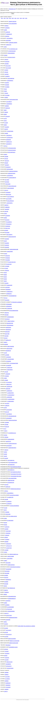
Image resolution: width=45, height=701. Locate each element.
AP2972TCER (9, 615)
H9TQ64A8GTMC (11, 464)
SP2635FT (7, 164)
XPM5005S (7, 27)
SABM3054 (7, 207)
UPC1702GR (8, 67)
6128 (21, 18)
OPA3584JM (8, 289)
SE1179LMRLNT (10, 196)
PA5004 (5, 274)
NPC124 (5, 297)
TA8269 (5, 114)
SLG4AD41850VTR (12, 177)
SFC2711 (6, 190)
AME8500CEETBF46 (13, 617)
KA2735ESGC (9, 413)
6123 (7, 18)
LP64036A (7, 375)
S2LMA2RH (7, 215)
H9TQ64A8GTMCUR (13, 462)
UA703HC (7, 74)
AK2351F (6, 623)
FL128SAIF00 (8, 503)
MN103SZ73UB (10, 323)
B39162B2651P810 (12, 596)
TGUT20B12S (9, 101)
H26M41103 (7, 486)
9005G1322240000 (12, 638)
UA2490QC (7, 76)
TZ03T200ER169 (10, 78)
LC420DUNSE (9, 397)
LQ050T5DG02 (10, 369)
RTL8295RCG (9, 221)
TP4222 (5, 88)
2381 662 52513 (10, 668)
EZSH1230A (7, 514)
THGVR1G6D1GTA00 (13, 99)
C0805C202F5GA (11, 564)
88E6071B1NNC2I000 (13, 642)
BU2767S (6, 577)
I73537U (5, 430)
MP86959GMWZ (10, 316)
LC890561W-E (9, 390)
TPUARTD (7, 82)
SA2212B (6, 211)
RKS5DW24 (7, 226)
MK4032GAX (8, 329)
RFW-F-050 (7, 228)
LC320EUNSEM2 (10, 399)
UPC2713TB (8, 65)
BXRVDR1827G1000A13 (15, 566)
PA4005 (5, 278)
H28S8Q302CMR (10, 480)
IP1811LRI (7, 426)
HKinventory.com (12, 8)
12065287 (6, 689)
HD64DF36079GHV (12, 447)
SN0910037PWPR (11, 173)
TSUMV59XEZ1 (10, 80)
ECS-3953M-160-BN (13, 516)
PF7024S (6, 268)
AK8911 (5, 621)
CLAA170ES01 (9, 558)
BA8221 (5, 594)
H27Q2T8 (6, 484)
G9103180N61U (10, 493)
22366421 (6, 674)
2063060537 (8, 685)
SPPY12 (5, 145)
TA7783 (5, 118)
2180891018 (8, 682)
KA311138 (7, 411)
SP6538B (6, 156)
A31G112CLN (9, 634)
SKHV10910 (7, 183)
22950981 (6, 672)
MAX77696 (7, 333)
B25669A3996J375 (12, 598)
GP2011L (6, 490)
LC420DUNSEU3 (10, 394)
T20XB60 (6, 133)
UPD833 (5, 55)
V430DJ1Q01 (8, 44)
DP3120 (5, 522)
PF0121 (5, 272)
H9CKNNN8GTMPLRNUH (16, 476)
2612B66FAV (8, 663)
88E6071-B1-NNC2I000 (14, 640)
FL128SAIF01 (8, 501)
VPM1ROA (7, 36)
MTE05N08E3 (9, 304)
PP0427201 (7, 255)
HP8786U (6, 437)
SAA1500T (7, 209)
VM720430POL (10, 38)
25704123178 (8, 666)
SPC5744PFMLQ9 (11, 152)
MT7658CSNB (9, 308)
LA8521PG (7, 405)
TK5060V (6, 97)
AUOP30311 (8, 600)
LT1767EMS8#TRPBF (13, 363)
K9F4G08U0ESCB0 (12, 416)
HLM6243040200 (10, 439)
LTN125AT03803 (10, 359)
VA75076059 (8, 40)
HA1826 (5, 454)
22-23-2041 (7, 676)
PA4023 (5, 276)
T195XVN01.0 (9, 135)
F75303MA (7, 512)
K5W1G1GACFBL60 (13, 420)
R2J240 (5, 240)
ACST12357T (8, 630)
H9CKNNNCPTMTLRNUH (16, 474)
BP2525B (6, 583)
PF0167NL (7, 270)
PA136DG (6, 283)
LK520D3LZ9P (9, 386)
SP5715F (6, 158)
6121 (2, 18)
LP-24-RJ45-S (9, 382)
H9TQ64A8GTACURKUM (16, 471)
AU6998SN (7, 604)
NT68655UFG (9, 293)
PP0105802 (7, 259)
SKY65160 (7, 181)
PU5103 (5, 253)
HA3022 (5, 451)
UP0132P (6, 72)
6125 (13, 18)
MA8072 (5, 342)
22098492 (6, 680)
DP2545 (5, 524)
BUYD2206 (7, 571)
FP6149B (6, 499)
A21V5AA (6, 636)
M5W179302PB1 (10, 346)
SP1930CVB (8, 167)
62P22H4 (6, 649)
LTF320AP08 (8, 361)
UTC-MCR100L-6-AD (13, 48)
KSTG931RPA (9, 409)
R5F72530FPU (9, 234)
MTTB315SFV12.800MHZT (16, 302)
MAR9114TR (8, 340)
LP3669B (6, 380)
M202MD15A (8, 350)
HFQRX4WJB (8, 445)
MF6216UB (7, 331)
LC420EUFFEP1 (10, 392)
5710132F (7, 651)
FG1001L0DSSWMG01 (14, 505)
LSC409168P (8, 365)
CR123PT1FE (9, 547)
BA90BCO (7, 592)
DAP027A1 (7, 526)
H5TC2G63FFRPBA (12, 478)
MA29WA (6, 344)
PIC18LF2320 (8, 264)
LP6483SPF (7, 373)
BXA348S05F (8, 569)
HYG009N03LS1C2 (12, 432)
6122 (5, 18)
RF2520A (6, 230)
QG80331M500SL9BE (13, 249)
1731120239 (8, 687)
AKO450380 (7, 619)
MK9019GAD (8, 327)
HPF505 (5, 435)
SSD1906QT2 (9, 143)
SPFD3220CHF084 (12, 148)
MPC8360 (6, 314)
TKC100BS (7, 95)
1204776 (5, 691)
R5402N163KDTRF (12, 236)
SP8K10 (5, 154)
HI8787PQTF (8, 441)
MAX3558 (6, 335)
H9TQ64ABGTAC (11, 460)
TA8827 (5, 110)
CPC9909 (6, 550)
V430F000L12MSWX (13, 42)
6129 (23, 18)
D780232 (6, 537)
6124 (10, 18)
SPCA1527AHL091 (12, 150)
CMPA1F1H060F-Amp (13, 554)
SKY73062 (7, 179)
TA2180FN (7, 126)
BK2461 (5, 585)
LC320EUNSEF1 (10, 401)
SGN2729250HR (10, 188)
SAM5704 (6, 205)
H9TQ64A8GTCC (11, 469)
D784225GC (8, 533)
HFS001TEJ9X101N (13, 443)
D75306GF (7, 539)
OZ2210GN (7, 287)
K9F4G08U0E (9, 418)
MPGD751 (7, 312)
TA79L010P (7, 116)
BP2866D (6, 581)
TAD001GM (7, 107)
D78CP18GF (8, 531)
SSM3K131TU (9, 141)
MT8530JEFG (9, 306)
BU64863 (6, 575)
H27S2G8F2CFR (10, 482)
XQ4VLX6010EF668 (13, 23)
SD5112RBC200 (10, 200)
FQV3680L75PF (10, 497)
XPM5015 (6, 25)
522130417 (7, 653)
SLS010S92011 (10, 175)
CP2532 (5, 552)
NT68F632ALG (9, 291)
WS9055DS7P (9, 34)
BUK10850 (7, 573)
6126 (15, 18)
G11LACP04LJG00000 (14, 495)
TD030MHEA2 (9, 103)
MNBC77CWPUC (11, 321)
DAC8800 (6, 528)
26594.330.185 (9, 661)
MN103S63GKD (10, 325)
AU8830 (5, 602)
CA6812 (5, 560)
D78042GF (7, 535)
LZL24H (5, 352)
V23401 (5, 46)
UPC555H (7, 63)
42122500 (6, 659)
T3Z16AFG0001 (10, 131)
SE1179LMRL (9, 198)
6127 (18, 18)
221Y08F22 (7, 678)
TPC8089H (7, 86)
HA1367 (5, 456)
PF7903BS (7, 266)
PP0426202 (7, 257)
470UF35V (7, 657)
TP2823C (6, 93)
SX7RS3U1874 (10, 137)
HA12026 (6, 458)
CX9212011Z (8, 543)
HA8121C (6, 449)
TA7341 (5, 120)
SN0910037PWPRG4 (13, 171)
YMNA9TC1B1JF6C (12, 21)
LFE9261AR (7, 388)
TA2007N (6, 129)
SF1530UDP (8, 192)
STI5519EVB (8, 139)
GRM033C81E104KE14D (16, 488)
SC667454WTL (10, 202)
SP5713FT (7, 160)
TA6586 (5, 124)
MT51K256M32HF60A (13, 310)
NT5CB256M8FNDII (12, 295)
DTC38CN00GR (10, 520)
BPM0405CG (8, 579)
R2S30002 (7, 238)
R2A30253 (7, 243)
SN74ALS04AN (10, 169)
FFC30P (5, 507)
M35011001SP (9, 348)
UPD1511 (6, 59)
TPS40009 (7, 84)
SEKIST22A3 (8, 194)
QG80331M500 (10, 251)
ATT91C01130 (9, 609)
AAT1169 (6, 632)
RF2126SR (7, 232)
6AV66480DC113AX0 (13, 647)
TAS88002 (7, 105)
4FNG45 (5, 655)
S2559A (5, 217)
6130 (26, 18)
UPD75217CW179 (11, 57)
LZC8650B (7, 354)
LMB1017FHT (9, 384)
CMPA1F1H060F (10, 556)
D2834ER (6, 541)
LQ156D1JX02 (9, 367)
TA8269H (6, 112)
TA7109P (6, 122)
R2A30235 (7, 245)
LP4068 (5, 378)
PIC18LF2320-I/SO (12, 262)
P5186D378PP (9, 285)
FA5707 (5, 509)
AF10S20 (6, 628)
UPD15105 (7, 61)
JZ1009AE (7, 422)
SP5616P (6, 162)
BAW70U (6, 590)
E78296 (5, 518)
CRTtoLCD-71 (9, 545)
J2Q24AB (6, 424)
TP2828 (5, 91)
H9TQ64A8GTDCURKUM (16, 466)
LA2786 (5, 407)
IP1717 (4, 428)
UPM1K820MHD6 (11, 53)
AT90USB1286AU (11, 611)
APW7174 (7, 613)
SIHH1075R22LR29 (12, 186)
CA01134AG (8, 562)
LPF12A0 (6, 371)
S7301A (5, 213)
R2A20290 (7, 247)
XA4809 (5, 29)
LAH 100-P (7, 403)
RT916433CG (8, 224)
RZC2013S (7, 219)
